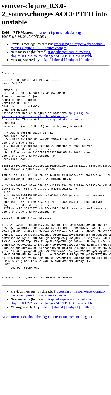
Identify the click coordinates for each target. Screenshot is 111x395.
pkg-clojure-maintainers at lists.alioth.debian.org (46, 124)
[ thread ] (58, 60)
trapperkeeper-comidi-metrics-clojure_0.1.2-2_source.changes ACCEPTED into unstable (52, 54)
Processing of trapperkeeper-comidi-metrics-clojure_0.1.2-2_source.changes (58, 46)
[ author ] (87, 60)
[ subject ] (73, 60)
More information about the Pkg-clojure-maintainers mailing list (47, 359)
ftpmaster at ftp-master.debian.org (57, 32)
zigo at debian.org (64, 130)
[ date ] (46, 60)
